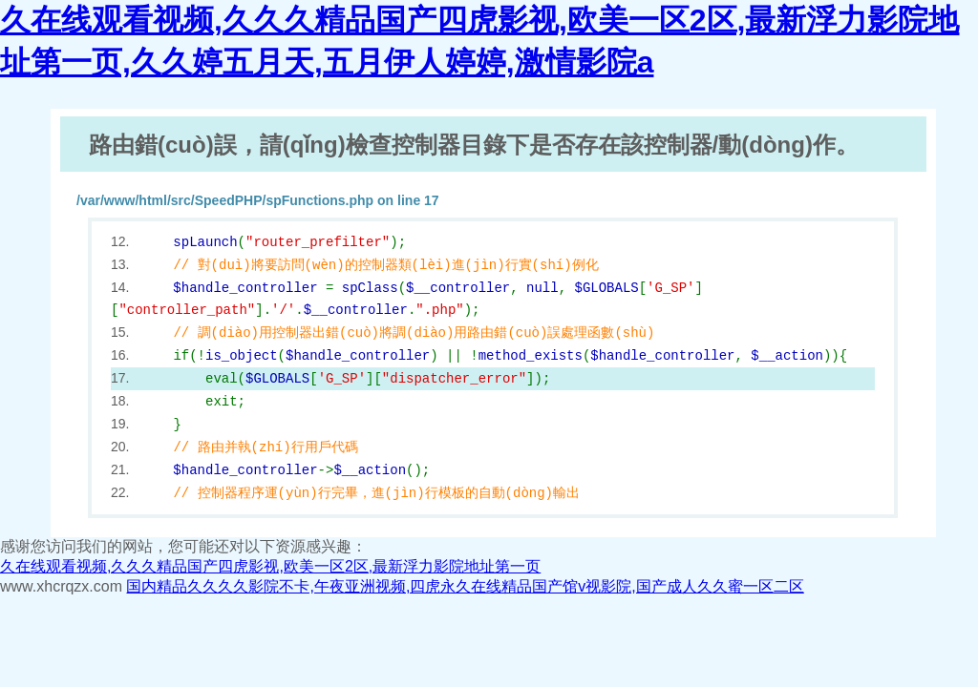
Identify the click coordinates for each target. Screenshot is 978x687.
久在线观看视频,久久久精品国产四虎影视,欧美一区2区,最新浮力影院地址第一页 (270, 566)
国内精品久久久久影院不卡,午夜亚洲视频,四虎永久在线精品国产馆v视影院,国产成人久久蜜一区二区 (464, 586)
